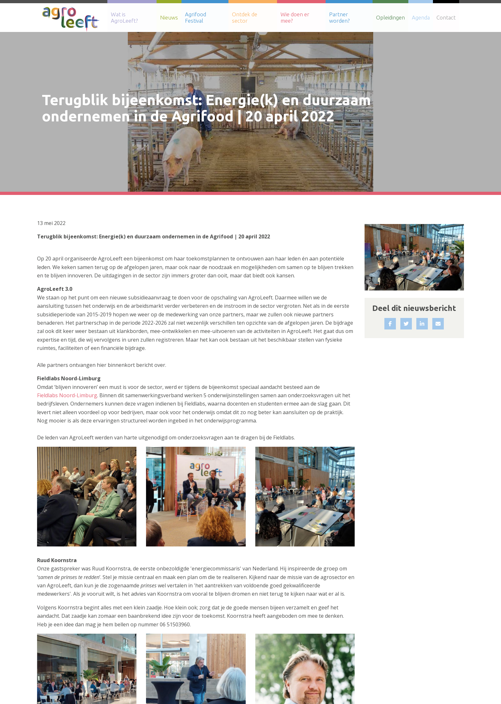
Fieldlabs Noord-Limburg (67, 235)
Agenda (421, 17)
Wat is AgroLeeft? (134, 17)
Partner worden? (350, 17)
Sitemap (414, 672)
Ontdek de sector (254, 17)
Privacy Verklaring (478, 672)
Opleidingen (391, 17)
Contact (446, 17)
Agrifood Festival (206, 17)
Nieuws (171, 17)
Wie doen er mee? (303, 17)
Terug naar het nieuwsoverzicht (86, 621)
